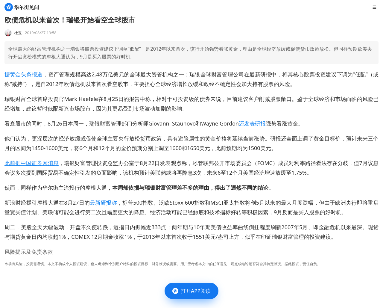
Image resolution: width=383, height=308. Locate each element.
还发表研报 (252, 123)
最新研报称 (103, 202)
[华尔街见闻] (21, 7)
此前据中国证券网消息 (31, 163)
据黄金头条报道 (23, 74)
